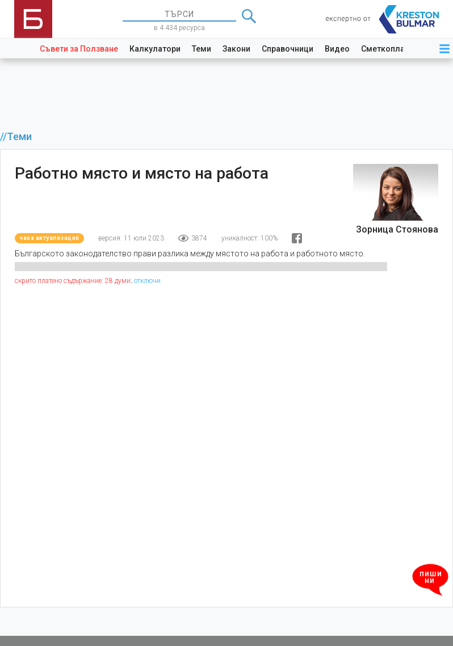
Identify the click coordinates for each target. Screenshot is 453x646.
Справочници (287, 48)
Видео (337, 48)
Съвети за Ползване (79, 48)
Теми (201, 48)
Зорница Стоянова (397, 229)
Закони (236, 48)
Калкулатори (155, 48)
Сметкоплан (385, 48)
